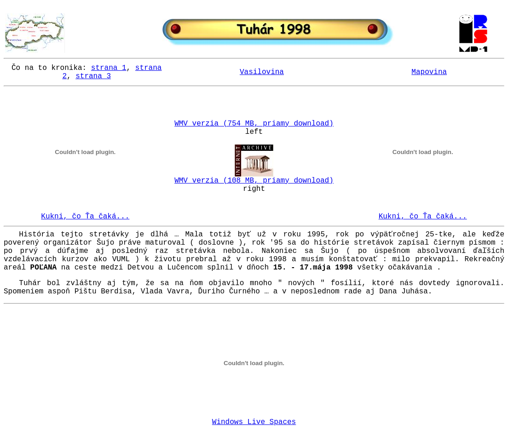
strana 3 (93, 76)
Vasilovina (262, 72)
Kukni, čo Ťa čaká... (85, 216)
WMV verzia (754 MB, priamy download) (254, 124)
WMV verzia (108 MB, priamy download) (254, 181)
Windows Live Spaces (254, 422)
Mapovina (429, 72)
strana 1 (109, 68)
